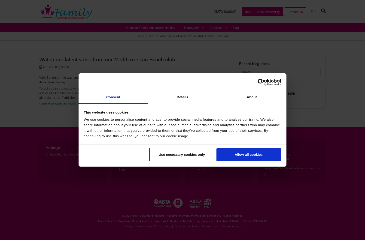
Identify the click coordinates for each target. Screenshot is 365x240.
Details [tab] (182, 97)
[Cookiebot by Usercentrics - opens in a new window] (261, 82)
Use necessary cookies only (182, 154)
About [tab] (252, 97)
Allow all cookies (249, 154)
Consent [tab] (113, 97)
